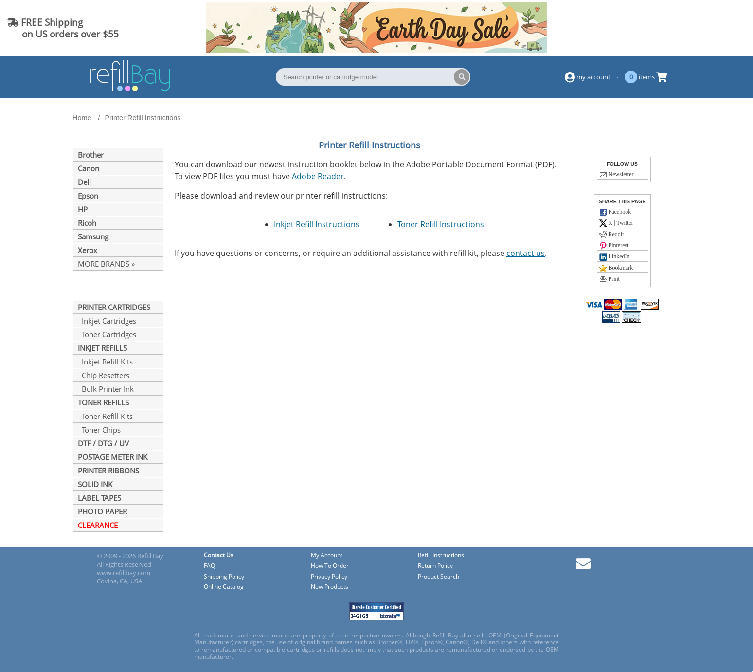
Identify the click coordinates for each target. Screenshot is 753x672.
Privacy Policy (329, 577)
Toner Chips (99, 430)
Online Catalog (224, 587)
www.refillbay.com (123, 572)
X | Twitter (616, 223)
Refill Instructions (441, 555)
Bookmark (616, 268)
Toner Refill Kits (105, 416)
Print (609, 279)
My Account (326, 555)
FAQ (209, 566)
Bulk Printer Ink (106, 389)
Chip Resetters (103, 375)
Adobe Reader (318, 176)
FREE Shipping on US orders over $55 (63, 28)
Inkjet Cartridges (107, 321)
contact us (525, 253)
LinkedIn (614, 257)
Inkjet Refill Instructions (316, 224)
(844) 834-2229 (706, 28)
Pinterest (614, 246)
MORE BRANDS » (106, 264)
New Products (329, 587)
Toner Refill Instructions (440, 224)
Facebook (615, 212)
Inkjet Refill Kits (105, 361)
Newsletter (616, 175)
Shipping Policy (224, 577)
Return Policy (435, 566)
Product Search (438, 577)
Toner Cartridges (107, 334)
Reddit (611, 234)
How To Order (330, 566)
